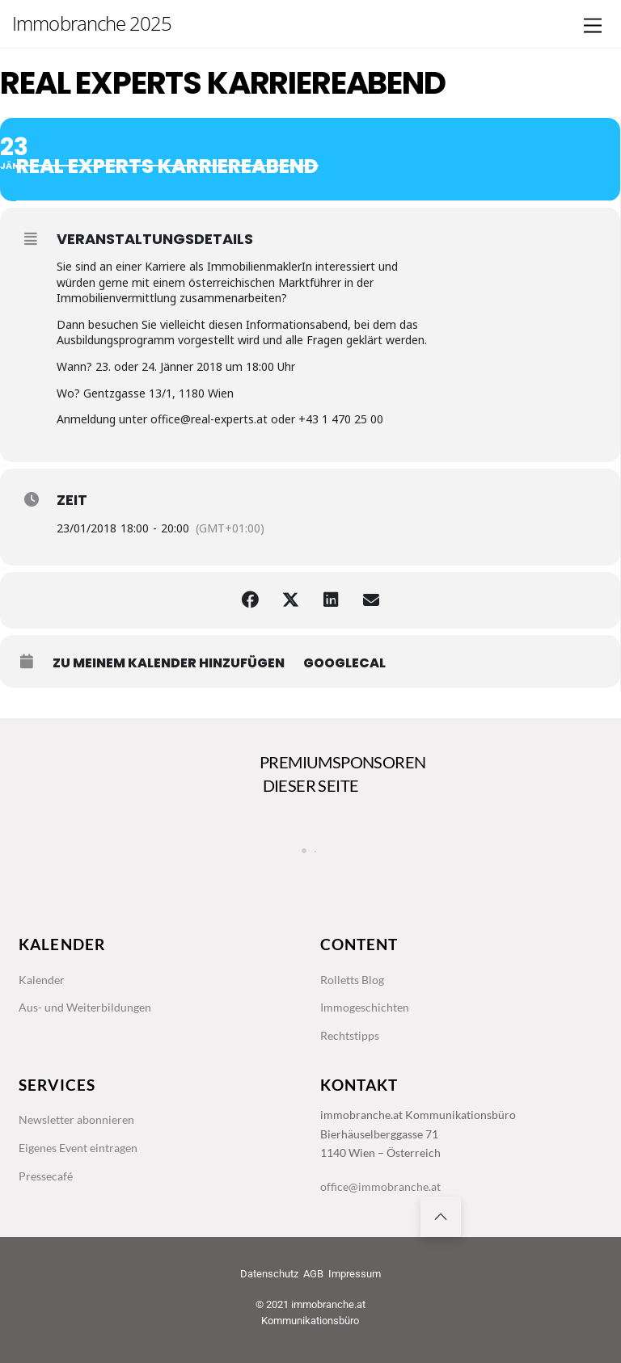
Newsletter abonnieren (76, 1119)
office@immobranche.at (380, 1186)
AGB (313, 1274)
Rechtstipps (349, 1035)
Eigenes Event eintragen (78, 1148)
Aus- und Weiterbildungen (85, 1007)
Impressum (354, 1274)
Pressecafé (46, 1176)
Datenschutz (269, 1274)
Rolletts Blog (352, 979)
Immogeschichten (364, 1007)
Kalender (42, 979)
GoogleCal (344, 663)
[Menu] (593, 26)
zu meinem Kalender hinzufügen (169, 663)
